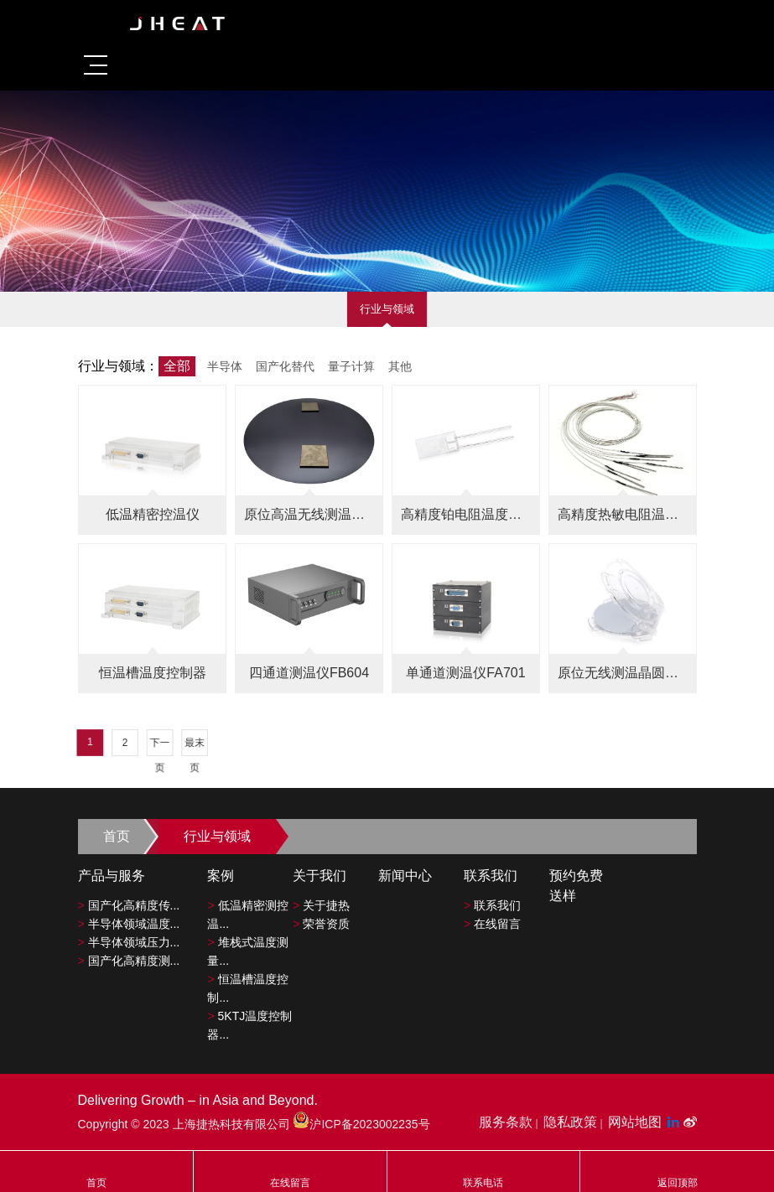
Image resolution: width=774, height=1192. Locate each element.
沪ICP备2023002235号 (361, 1124)
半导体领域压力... (129, 942)
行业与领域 (387, 309)
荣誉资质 (321, 923)
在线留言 (492, 923)
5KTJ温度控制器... (249, 1025)
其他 (400, 366)
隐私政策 (570, 1122)
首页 (116, 836)
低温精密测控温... (247, 914)
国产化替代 (285, 366)
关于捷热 (321, 905)
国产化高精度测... (129, 960)
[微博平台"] (690, 1122)
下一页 (235, 745)
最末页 (259, 745)
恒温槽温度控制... (247, 988)
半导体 (224, 366)
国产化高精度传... (129, 905)
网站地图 (635, 1122)
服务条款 (505, 1122)
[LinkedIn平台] (675, 1122)
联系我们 (492, 905)
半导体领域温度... (129, 923)
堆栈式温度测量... (247, 951)
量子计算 (351, 366)
